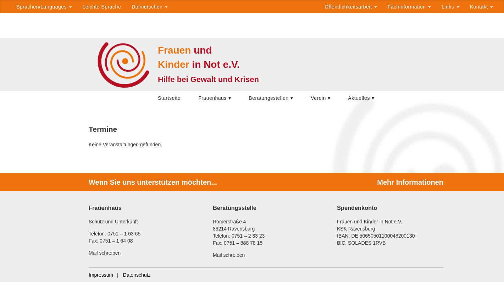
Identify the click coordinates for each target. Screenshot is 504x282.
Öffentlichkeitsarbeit (351, 7)
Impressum (101, 275)
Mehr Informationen (410, 182)
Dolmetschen (150, 7)
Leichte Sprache (102, 7)
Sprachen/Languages (44, 7)
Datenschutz (137, 275)
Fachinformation (409, 7)
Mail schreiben (105, 253)
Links (450, 7)
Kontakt (481, 7)
